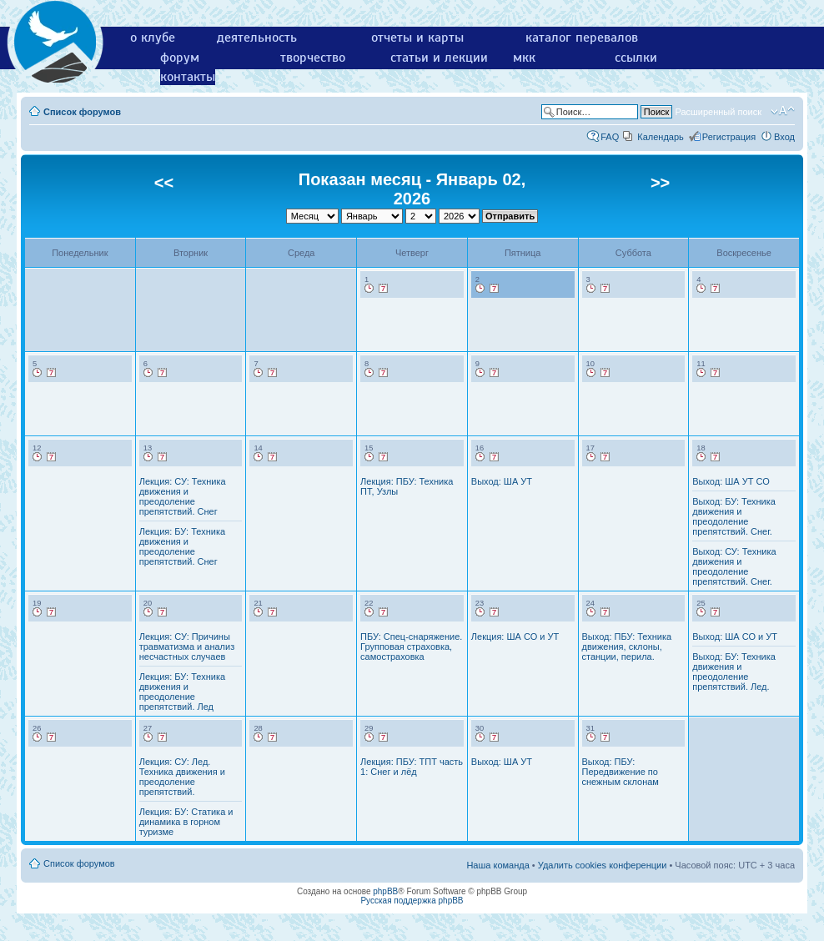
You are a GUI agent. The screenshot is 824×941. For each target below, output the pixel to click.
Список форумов (82, 112)
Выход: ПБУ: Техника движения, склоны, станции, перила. (627, 647)
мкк (524, 57)
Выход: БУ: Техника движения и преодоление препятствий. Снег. (734, 516)
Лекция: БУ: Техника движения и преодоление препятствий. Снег (182, 546)
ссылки (636, 57)
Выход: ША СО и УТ (734, 637)
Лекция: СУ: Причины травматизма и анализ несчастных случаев (187, 647)
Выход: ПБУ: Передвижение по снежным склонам (620, 772)
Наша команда (497, 865)
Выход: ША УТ (501, 481)
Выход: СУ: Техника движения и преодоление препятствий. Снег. (734, 566)
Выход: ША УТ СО (731, 481)
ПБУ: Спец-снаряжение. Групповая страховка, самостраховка (411, 647)
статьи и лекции (439, 57)
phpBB (385, 891)
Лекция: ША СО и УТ (515, 637)
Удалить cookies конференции (602, 865)
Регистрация (729, 137)
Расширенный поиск (718, 112)
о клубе (152, 37)
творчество (312, 57)
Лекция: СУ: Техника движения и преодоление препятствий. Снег (182, 496)
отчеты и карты (417, 37)
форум (179, 57)
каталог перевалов (581, 37)
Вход (784, 137)
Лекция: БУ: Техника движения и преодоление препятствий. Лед (182, 692)
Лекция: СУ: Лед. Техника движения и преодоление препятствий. (182, 777)
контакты (187, 76)
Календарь (660, 137)
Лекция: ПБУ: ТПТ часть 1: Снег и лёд (411, 767)
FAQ (609, 137)
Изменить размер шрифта (783, 110)
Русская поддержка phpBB (411, 900)
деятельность (257, 37)
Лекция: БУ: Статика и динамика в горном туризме (186, 822)
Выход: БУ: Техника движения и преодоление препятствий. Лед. (734, 672)
